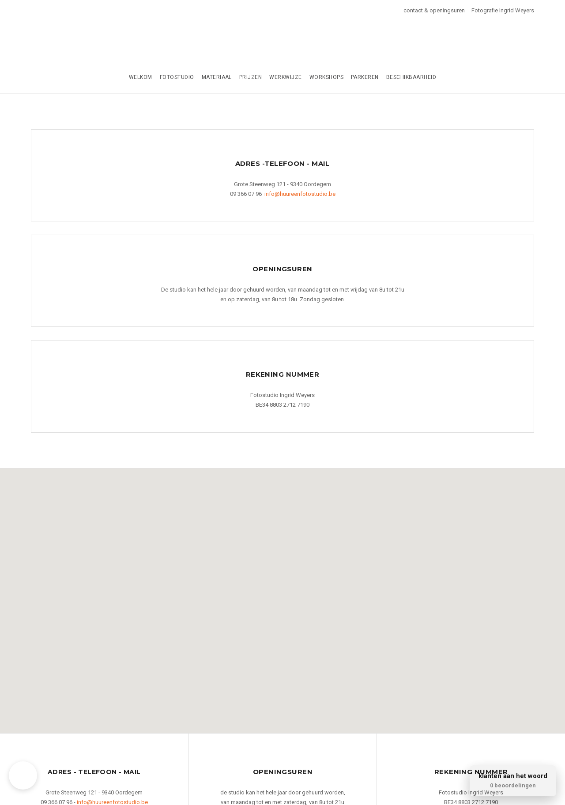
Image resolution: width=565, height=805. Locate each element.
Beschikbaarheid (411, 77)
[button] (285, 595)
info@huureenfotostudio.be (299, 194)
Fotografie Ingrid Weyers (502, 10)
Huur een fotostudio (282, 48)
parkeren (365, 77)
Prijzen (250, 77)
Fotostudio (177, 77)
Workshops (326, 77)
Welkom (140, 77)
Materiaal (217, 77)
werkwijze (285, 77)
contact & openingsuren (434, 10)
